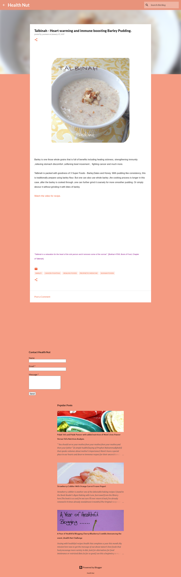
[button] (36, 40)
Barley (38, 273)
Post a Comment (42, 296)
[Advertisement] (50, 50)
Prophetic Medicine (89, 273)
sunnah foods (107, 273)
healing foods (70, 273)
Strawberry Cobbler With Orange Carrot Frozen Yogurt (81, 486)
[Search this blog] (164, 5)
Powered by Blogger (90, 567)
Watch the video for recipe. (47, 196)
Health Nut (19, 5)
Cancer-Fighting (52, 273)
